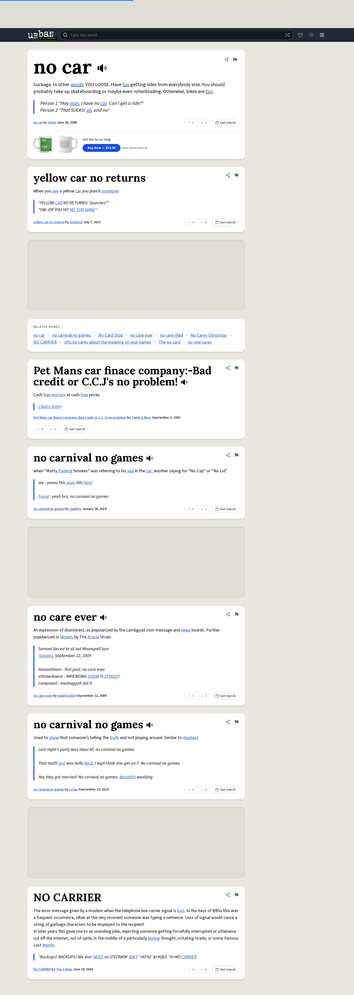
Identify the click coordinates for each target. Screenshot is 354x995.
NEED (98, 957)
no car (38, 122)
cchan (73, 789)
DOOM (93, 676)
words (77, 84)
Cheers (44, 407)
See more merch (134, 147)
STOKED (111, 676)
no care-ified (171, 335)
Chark (52, 122)
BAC (132, 957)
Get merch (225, 122)
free (47, 395)
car (103, 103)
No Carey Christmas (209, 335)
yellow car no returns (48, 222)
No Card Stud (110, 335)
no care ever (141, 335)
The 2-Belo (64, 969)
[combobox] (176, 35)
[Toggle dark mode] (311, 35)
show (54, 738)
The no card (169, 342)
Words (48, 945)
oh (89, 110)
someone (110, 191)
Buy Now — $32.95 (102, 147)
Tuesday (45, 656)
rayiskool (76, 222)
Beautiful (127, 777)
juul (130, 471)
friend (43, 496)
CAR (58, 203)
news (186, 630)
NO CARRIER (45, 342)
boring (154, 938)
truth (114, 738)
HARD (90, 210)
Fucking (65, 471)
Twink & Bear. (141, 417)
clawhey (75, 508)
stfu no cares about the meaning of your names (107, 342)
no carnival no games (71, 335)
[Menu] (322, 35)
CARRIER (189, 957)
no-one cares (200, 342)
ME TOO (77, 210)
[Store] (300, 35)
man (74, 103)
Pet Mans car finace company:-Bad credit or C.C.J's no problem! (79, 417)
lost (180, 911)
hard (88, 483)
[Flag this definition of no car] (235, 59)
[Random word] (287, 35)
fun (125, 84)
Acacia (93, 637)
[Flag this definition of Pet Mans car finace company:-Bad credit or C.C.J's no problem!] (236, 368)
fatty (56, 407)
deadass (190, 738)
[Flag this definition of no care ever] (236, 614)
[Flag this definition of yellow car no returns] (236, 175)
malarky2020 (66, 695)
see (55, 191)
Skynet (66, 637)
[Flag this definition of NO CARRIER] (236, 895)
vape (70, 483)
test (61, 763)
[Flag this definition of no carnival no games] (236, 455)
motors (58, 395)
